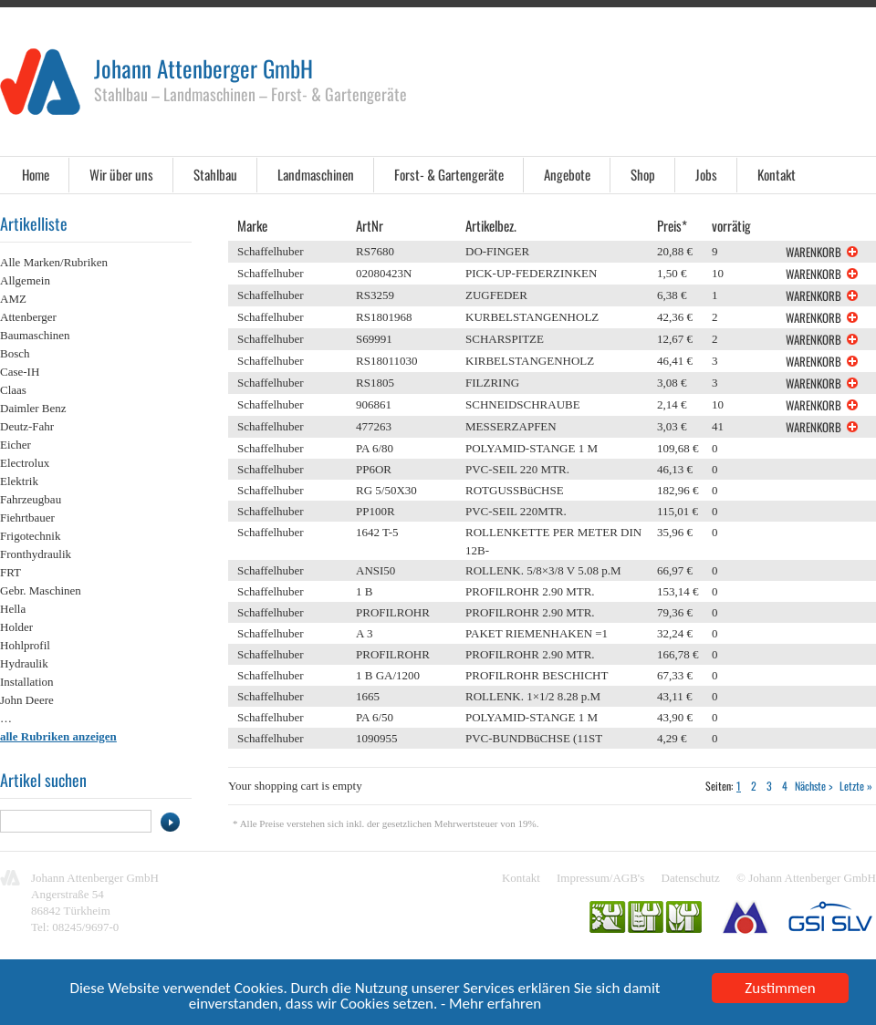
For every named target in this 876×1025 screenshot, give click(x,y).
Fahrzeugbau (30, 499)
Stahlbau (215, 174)
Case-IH (19, 371)
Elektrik (19, 481)
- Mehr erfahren (491, 1007)
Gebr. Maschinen (40, 590)
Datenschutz (691, 878)
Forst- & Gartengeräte (449, 174)
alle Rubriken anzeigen (58, 736)
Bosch (15, 353)
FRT (10, 572)
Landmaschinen (315, 174)
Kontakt (776, 174)
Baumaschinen (35, 335)
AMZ (13, 298)
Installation (27, 682)
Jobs (706, 174)
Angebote (567, 174)
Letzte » (856, 785)
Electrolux (24, 463)
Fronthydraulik (35, 554)
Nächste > (813, 785)
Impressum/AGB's (600, 878)
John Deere (27, 700)
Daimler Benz (33, 408)
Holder (16, 627)
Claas (13, 390)
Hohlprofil (25, 645)
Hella (13, 609)
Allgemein (25, 280)
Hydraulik (24, 663)
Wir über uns (121, 174)
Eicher (15, 444)
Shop (643, 174)
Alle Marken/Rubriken (54, 262)
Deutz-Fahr (27, 426)
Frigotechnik (30, 536)
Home (35, 174)
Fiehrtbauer (27, 517)
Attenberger (28, 317)
